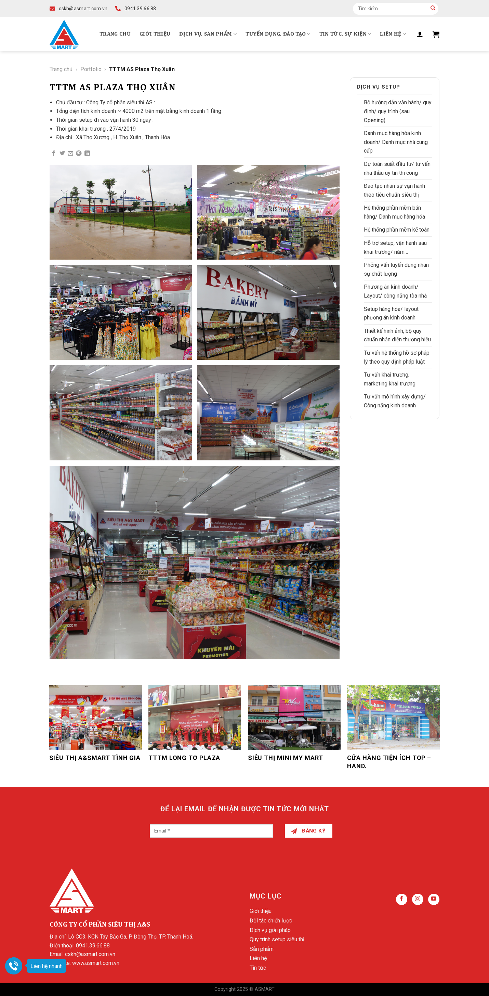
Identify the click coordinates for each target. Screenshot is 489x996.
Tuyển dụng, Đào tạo (278, 34)
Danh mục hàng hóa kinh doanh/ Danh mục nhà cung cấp (396, 142)
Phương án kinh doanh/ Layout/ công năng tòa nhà (395, 291)
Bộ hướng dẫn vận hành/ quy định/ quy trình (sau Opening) (398, 111)
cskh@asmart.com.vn (90, 954)
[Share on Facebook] (53, 153)
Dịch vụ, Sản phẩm (208, 34)
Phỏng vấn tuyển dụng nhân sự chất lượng (396, 269)
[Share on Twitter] (62, 153)
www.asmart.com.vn (95, 963)
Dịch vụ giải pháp (270, 930)
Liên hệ (393, 34)
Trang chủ (115, 34)
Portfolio (91, 69)
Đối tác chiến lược (271, 920)
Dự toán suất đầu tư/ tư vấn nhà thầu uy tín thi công (397, 168)
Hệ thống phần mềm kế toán (396, 229)
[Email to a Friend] (70, 153)
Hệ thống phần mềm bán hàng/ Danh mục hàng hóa (394, 212)
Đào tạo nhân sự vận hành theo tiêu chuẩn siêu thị (394, 190)
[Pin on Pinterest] (78, 153)
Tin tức (258, 968)
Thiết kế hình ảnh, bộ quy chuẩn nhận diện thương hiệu (397, 335)
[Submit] (433, 8)
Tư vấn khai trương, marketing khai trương (389, 379)
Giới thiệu (155, 34)
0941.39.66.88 (93, 945)
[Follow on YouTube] (433, 899)
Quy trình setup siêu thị (277, 939)
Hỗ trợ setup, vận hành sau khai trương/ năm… (395, 247)
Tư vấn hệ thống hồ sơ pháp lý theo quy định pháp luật (396, 357)
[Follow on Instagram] (417, 899)
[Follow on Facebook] (401, 899)
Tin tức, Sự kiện (345, 34)
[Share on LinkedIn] (87, 153)
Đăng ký (308, 831)
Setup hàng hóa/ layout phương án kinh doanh (391, 313)
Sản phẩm (262, 949)
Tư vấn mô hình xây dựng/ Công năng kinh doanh (395, 401)
